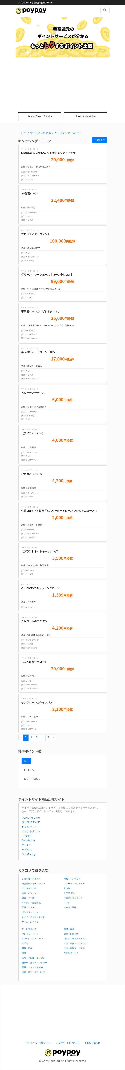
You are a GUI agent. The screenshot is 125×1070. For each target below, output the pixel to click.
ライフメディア (31, 822)
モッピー (27, 845)
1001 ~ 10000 (32, 778)
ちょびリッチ (29, 827)
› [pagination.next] (53, 737)
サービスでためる (86, 116)
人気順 (98, 140)
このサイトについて (67, 1042)
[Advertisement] (62, 86)
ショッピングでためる (40, 116)
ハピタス (27, 849)
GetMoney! (29, 854)
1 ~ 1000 (29, 770)
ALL (26, 761)
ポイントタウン (31, 831)
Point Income (31, 817)
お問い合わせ (92, 1042)
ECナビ (26, 836)
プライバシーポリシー (38, 1042)
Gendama (28, 840)
